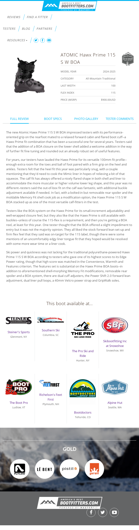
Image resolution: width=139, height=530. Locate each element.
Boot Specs (53, 119)
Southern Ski (51, 330)
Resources (17, 40)
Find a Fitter (37, 17)
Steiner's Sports (19, 332)
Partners (44, 29)
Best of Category (128, 58)
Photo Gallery (86, 119)
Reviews (13, 17)
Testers (9, 29)
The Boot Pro (19, 403)
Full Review (19, 119)
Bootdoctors (82, 412)
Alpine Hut (115, 403)
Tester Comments (120, 119)
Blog (26, 29)
